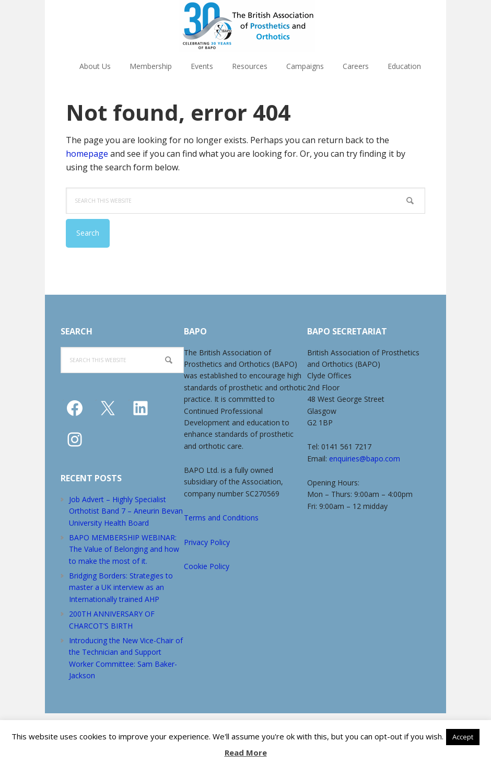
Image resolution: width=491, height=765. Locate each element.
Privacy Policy (207, 542)
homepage (87, 153)
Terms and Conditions (221, 518)
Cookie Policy (206, 566)
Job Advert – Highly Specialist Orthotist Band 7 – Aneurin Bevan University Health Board (126, 511)
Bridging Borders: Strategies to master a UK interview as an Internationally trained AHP (121, 587)
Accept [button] (462, 736)
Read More (246, 752)
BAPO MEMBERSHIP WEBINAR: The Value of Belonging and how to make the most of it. (124, 549)
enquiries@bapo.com (364, 458)
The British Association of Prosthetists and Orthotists (247, 26)
